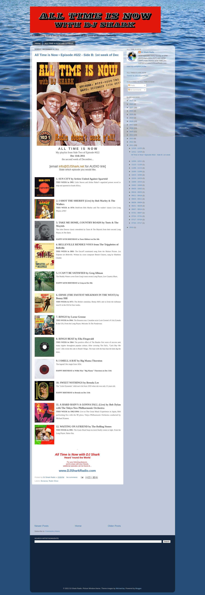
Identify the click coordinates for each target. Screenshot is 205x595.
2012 (131, 142)
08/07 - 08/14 (137, 209)
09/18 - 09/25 (137, 192)
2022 (131, 108)
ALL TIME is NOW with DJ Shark (59, 43)
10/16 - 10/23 (137, 178)
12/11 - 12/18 (137, 152)
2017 (131, 125)
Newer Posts (42, 525)
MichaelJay (120, 588)
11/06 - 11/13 (137, 168)
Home (37, 43)
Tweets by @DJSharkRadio (137, 76)
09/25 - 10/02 (137, 189)
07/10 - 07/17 (137, 223)
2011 (131, 145)
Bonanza (44, 481)
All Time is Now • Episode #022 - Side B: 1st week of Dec (77, 55)
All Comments (134, 90)
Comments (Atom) (52, 531)
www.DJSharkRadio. (74, 470)
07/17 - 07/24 (137, 220)
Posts (131, 85)
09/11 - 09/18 (137, 196)
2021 (131, 111)
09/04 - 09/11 (137, 199)
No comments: (72, 477)
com (92, 470)
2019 (131, 118)
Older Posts (114, 525)
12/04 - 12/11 (137, 161)
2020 (131, 114)
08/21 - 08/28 (137, 206)
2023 (131, 104)
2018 (131, 121)
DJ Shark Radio (147, 52)
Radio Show (53, 481)
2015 (131, 132)
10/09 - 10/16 (137, 182)
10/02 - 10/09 (137, 185)
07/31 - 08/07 (137, 213)
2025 (131, 101)
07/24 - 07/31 (137, 216)
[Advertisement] (77, 504)
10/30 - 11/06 (137, 171)
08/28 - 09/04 (137, 202)
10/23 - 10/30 (137, 175)
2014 (131, 135)
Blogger (138, 588)
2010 (131, 227)
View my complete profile (136, 66)
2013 (131, 138)
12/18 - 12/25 (137, 148)
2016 (131, 128)
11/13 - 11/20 (137, 165)
